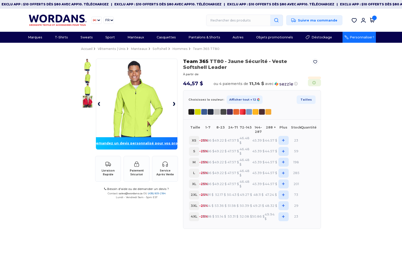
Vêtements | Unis (57, 49)
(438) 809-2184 (125, 234)
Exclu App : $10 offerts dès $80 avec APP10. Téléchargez (55, 4)
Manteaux (84, 49)
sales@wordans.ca (98, 234)
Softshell (105, 49)
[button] (278, 78)
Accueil (32, 49)
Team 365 (186, 61)
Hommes (125, 49)
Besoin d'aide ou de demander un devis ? (104, 230)
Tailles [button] (361, 93)
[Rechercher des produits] (244, 20)
